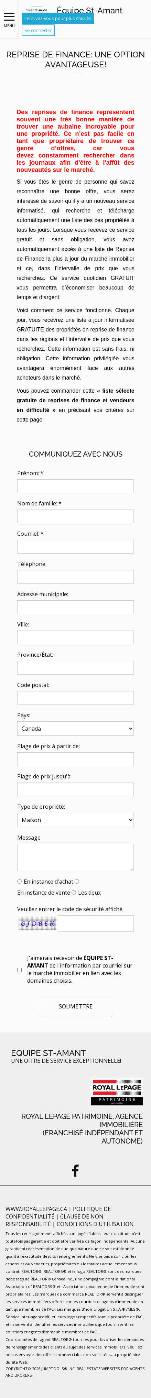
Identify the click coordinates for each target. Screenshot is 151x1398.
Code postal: (33, 685)
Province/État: (35, 654)
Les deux (89, 892)
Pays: (23, 715)
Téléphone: (31, 564)
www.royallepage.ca (36, 1209)
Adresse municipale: (42, 594)
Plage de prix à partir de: (48, 746)
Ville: (23, 624)
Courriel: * (30, 533)
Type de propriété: (41, 806)
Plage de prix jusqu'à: (44, 776)
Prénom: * (30, 473)
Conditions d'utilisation (95, 1224)
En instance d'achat (48, 881)
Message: (29, 837)
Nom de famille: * (39, 503)
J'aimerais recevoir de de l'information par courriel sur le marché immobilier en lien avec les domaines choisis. (79, 969)
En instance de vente (43, 892)
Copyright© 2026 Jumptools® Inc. (41, 1368)
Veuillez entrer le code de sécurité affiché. (70, 909)
